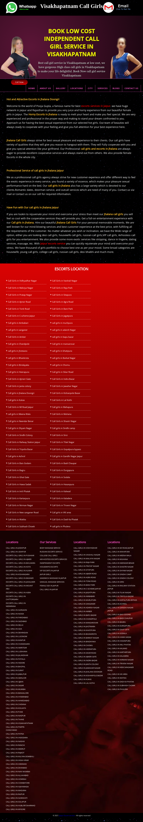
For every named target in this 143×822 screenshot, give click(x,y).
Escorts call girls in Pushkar (20, 559)
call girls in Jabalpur (16, 678)
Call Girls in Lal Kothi (62, 401)
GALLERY (60, 88)
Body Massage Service (50, 552)
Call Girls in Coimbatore (18, 787)
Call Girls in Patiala (15, 663)
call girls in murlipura (62, 323)
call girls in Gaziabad (16, 625)
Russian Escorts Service (51, 555)
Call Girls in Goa (14, 632)
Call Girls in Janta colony (19, 387)
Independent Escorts (50, 567)
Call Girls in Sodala (61, 480)
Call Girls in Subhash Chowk (21, 530)
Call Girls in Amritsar (16, 651)
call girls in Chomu (61, 366)
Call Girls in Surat (15, 674)
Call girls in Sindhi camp (63, 430)
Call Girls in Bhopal (15, 670)
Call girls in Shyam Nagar (20, 430)
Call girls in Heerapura (18, 373)
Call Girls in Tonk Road (19, 309)
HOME (31, 88)
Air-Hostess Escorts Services (53, 563)
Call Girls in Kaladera (62, 501)
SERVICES (103, 88)
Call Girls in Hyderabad (17, 700)
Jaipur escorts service (52, 243)
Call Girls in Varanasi (16, 768)
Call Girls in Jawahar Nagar (65, 387)
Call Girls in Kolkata (16, 712)
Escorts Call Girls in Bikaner (20, 582)
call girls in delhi (14, 629)
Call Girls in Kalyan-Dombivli (20, 760)
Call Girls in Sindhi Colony (20, 437)
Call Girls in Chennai (16, 708)
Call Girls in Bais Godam (19, 466)
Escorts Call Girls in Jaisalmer (20, 586)
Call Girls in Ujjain (14, 685)
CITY (90, 88)
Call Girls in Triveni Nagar (64, 508)
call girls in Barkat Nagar (63, 359)
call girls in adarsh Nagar (64, 330)
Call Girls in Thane (15, 723)
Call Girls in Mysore (15, 813)
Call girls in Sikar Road (62, 373)
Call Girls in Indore (15, 666)
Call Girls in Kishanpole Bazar (66, 394)
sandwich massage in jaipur (53, 582)
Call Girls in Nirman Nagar (20, 508)
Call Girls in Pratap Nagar (20, 295)
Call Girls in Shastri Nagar (64, 423)
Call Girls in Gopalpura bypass (66, 451)
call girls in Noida (15, 617)
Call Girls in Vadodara (17, 741)
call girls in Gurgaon (16, 614)
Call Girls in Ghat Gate (18, 480)
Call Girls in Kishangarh (18, 578)
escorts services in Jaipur (95, 106)
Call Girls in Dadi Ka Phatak (65, 523)
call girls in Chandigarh (18, 648)
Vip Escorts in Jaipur (49, 574)
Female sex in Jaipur (49, 589)
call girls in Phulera (61, 530)
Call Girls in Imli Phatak (19, 494)
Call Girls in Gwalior (16, 682)
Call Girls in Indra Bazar (63, 380)
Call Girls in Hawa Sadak (19, 487)
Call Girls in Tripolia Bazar (20, 451)
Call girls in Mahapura (62, 409)
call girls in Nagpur (15, 719)
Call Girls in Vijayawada (17, 790)
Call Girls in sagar (15, 689)
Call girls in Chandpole (18, 344)
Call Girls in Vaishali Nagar (64, 280)
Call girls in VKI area (61, 516)
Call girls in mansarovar (63, 344)
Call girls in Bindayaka (18, 366)
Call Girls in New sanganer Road (23, 516)
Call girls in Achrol (16, 458)
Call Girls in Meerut (15, 753)
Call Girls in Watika (17, 523)
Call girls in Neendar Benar (21, 423)
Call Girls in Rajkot (15, 756)
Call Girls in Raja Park (62, 287)
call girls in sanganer (18, 330)
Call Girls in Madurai (16, 794)
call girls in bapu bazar (63, 337)
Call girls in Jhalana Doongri (21, 394)
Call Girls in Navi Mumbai (18, 775)
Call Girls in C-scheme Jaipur (21, 316)
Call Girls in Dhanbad (16, 771)
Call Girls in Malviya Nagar (20, 287)
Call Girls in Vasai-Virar (17, 764)
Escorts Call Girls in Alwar (19, 574)
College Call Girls (48, 559)
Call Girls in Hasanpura (63, 487)
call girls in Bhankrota (18, 359)
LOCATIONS (76, 88)
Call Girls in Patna (15, 737)
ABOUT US (45, 88)
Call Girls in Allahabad (17, 779)
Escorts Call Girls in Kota (18, 570)
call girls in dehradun (17, 636)
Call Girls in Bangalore (17, 697)
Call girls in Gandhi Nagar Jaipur (67, 458)
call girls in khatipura (62, 352)
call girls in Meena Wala (19, 416)
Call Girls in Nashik (15, 745)
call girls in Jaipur (49, 593)
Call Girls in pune (14, 716)
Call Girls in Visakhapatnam (19, 727)
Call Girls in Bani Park (62, 309)
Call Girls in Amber (17, 337)
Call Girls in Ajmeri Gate (19, 380)
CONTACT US (131, 88)
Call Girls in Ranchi (15, 749)
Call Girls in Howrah (16, 783)
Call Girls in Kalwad (61, 494)
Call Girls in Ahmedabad (17, 704)
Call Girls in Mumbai (16, 693)
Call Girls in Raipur (15, 798)
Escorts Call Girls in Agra (18, 596)
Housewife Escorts (49, 570)
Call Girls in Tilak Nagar (63, 444)
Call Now (19, 82)
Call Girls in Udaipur (16, 555)
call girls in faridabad (17, 621)
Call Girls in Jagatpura (62, 316)
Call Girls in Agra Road (62, 302)
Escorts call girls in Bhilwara (20, 567)
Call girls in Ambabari (18, 323)
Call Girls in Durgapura (63, 473)
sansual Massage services (52, 586)
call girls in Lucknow (16, 640)
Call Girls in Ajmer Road (19, 302)
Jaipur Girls (45, 578)
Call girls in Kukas (16, 401)
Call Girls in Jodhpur (16, 552)
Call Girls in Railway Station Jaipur (24, 444)
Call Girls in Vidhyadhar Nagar (22, 280)
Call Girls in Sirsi (60, 437)
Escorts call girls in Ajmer (18, 563)
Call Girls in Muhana (61, 416)
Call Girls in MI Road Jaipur (20, 409)
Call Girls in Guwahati (17, 802)
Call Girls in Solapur (16, 805)
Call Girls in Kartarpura (19, 501)
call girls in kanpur (15, 644)
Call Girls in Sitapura (62, 295)
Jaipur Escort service (67, 819)
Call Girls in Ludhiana (16, 655)
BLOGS (116, 88)
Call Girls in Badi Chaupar (64, 466)
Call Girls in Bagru (16, 473)
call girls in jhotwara (17, 352)
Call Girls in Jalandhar (17, 659)
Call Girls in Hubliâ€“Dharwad (20, 809)
